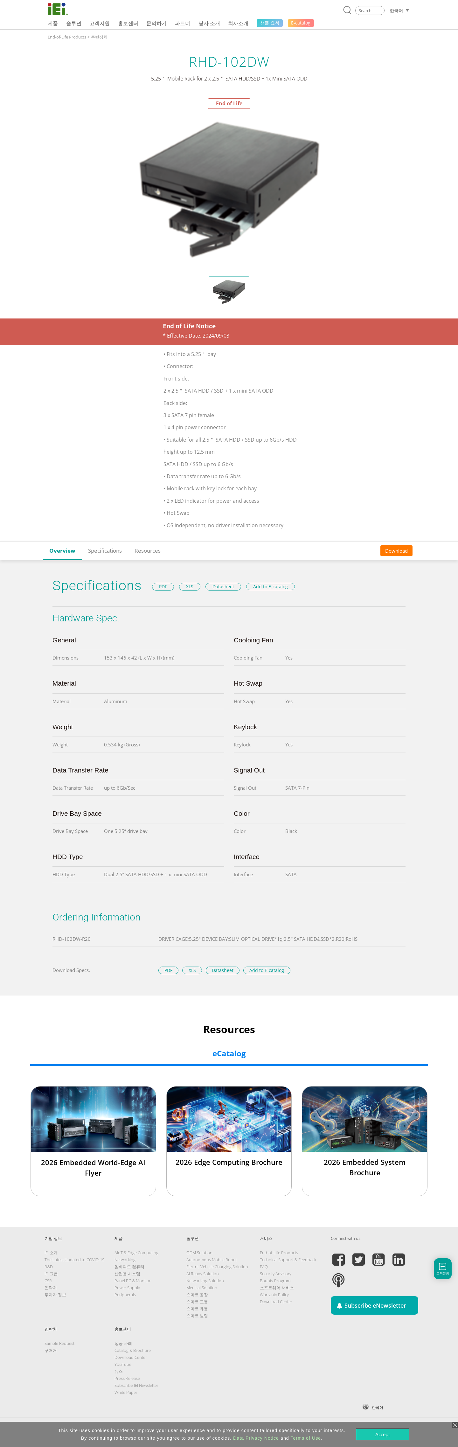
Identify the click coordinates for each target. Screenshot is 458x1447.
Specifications (105, 550)
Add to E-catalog (270, 587)
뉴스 (118, 1371)
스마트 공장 (197, 1294)
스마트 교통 (197, 1301)
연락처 (51, 1287)
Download (396, 551)
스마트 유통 (197, 1308)
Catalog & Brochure (132, 1350)
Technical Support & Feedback (288, 1259)
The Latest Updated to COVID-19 (74, 1259)
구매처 (51, 1350)
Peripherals (125, 1294)
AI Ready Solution (202, 1273)
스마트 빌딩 (197, 1315)
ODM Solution (199, 1252)
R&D (49, 1266)
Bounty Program (275, 1280)
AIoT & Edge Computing (136, 1252)
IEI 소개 (51, 1252)
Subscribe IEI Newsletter (136, 1385)
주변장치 (99, 37)
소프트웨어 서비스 (277, 1287)
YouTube (122, 1364)
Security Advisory (275, 1273)
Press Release (127, 1378)
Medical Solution (201, 1287)
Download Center (276, 1301)
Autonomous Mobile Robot (211, 1259)
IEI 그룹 (51, 1273)
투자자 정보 (55, 1294)
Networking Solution (205, 1280)
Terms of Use (305, 1438)
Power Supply (127, 1287)
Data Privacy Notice (256, 1438)
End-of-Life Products (67, 37)
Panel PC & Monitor (132, 1280)
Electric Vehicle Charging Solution (217, 1266)
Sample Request (59, 1343)
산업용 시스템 (127, 1273)
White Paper (125, 1392)
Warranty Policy (274, 1294)
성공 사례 (123, 1343)
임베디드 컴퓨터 (129, 1266)
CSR (48, 1280)
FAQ (264, 1266)
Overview (62, 550)
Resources (148, 550)
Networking (124, 1259)
